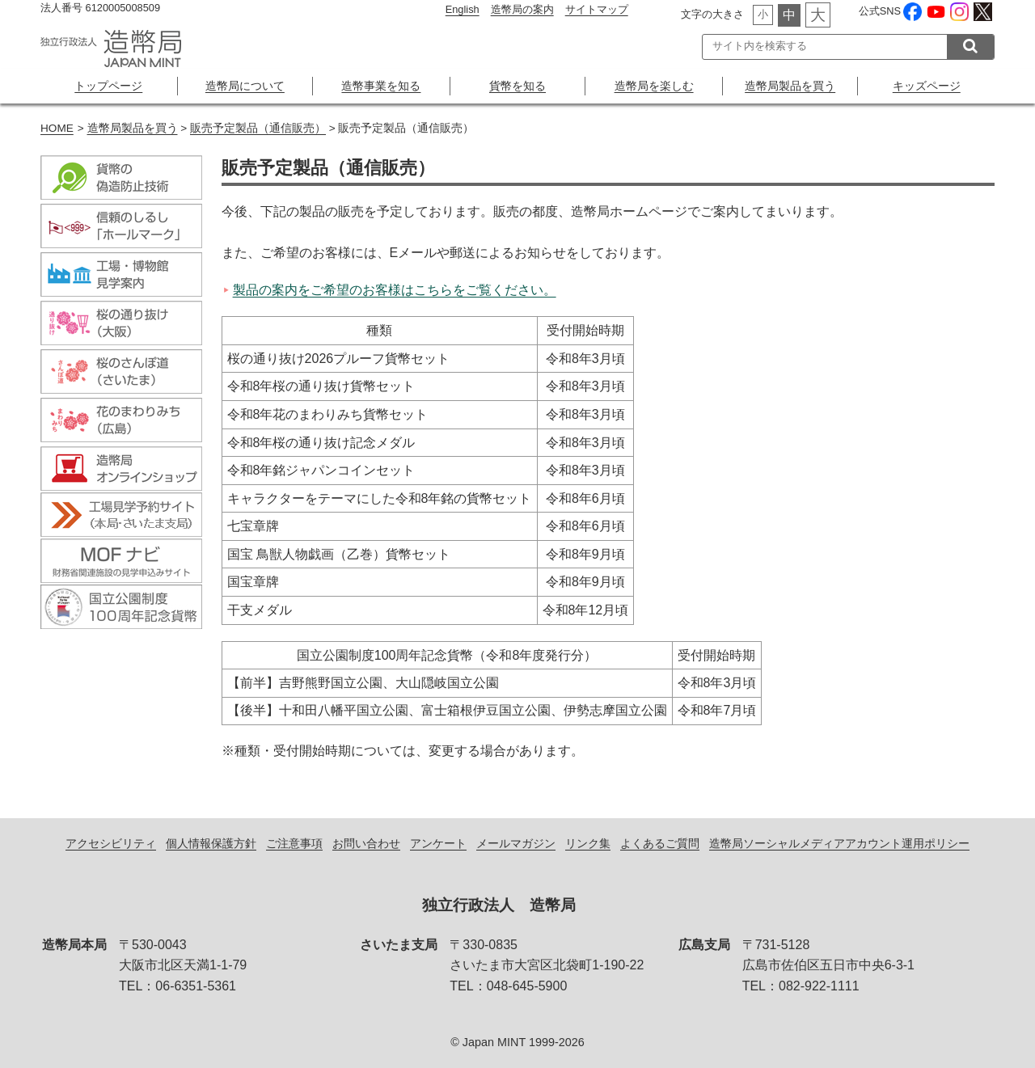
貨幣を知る (517, 85)
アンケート (438, 843)
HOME (57, 128)
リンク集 (587, 843)
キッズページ (927, 85)
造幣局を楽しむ (654, 85)
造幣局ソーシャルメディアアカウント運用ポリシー (839, 843)
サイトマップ (596, 9)
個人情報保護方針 (211, 843)
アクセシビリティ (110, 843)
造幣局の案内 (522, 9)
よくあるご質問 (659, 843)
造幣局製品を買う (790, 85)
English (462, 9)
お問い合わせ (366, 843)
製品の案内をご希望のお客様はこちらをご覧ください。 (394, 290)
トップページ (108, 85)
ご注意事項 (294, 843)
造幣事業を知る (380, 85)
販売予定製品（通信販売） (258, 128)
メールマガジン (516, 843)
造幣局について (245, 85)
